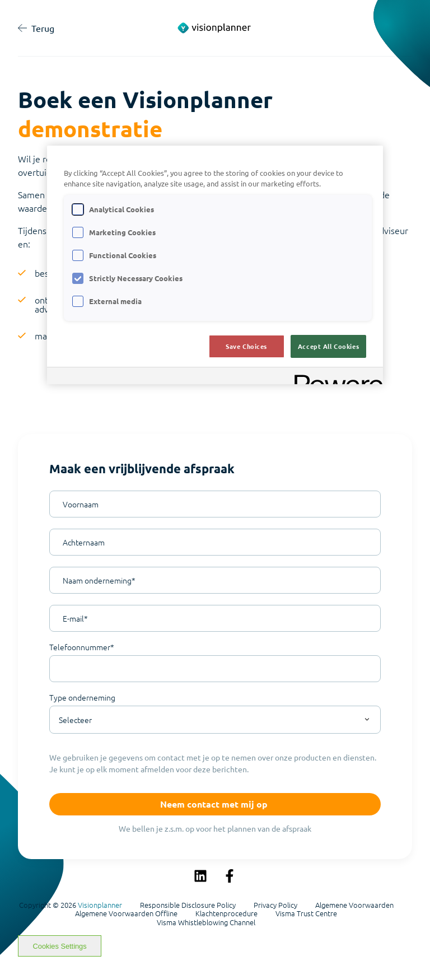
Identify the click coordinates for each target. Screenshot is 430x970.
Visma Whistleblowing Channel (206, 922)
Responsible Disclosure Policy (188, 905)
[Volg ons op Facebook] (229, 876)
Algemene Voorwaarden (354, 905)
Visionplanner (100, 904)
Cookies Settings (60, 946)
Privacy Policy (275, 905)
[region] (215, 265)
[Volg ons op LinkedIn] (200, 876)
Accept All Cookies (328, 346)
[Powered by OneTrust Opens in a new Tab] (334, 377)
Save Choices (246, 346)
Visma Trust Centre (306, 913)
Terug (36, 28)
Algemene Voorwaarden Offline (126, 913)
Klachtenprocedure (226, 913)
